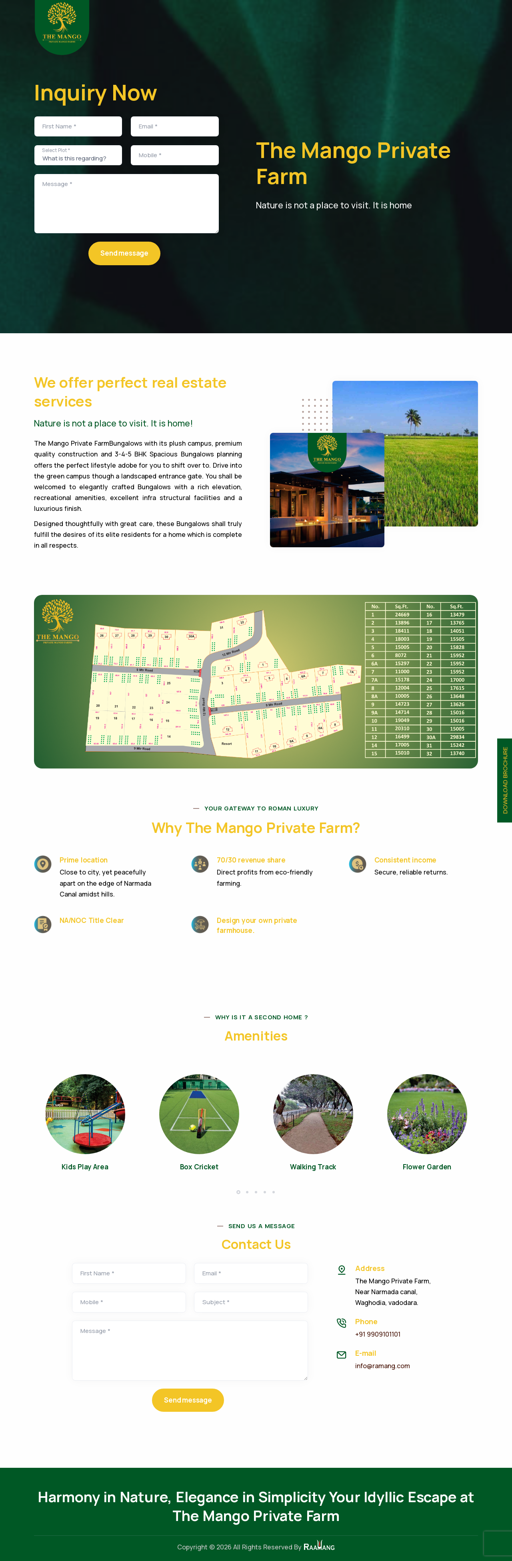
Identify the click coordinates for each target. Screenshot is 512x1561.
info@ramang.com (382, 1365)
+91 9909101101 (377, 1334)
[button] (238, 1192)
